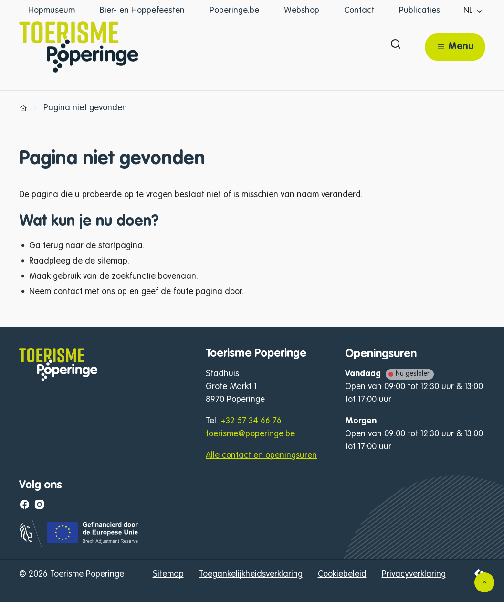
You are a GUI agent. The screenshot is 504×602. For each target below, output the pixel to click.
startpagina (120, 246)
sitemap (112, 261)
